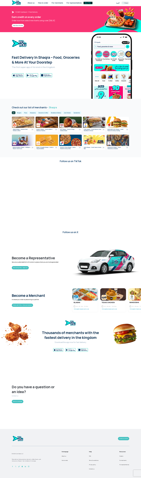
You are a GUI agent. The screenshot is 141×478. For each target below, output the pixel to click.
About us (64, 456)
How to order (65, 460)
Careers (121, 456)
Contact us (92, 469)
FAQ (90, 456)
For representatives (124, 464)
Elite (88, 3)
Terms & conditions (94, 460)
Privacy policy (92, 464)
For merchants (123, 460)
